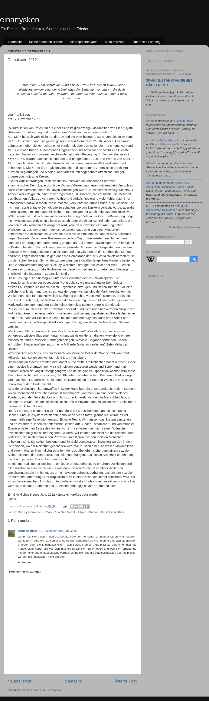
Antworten (24, 562)
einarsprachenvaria (84, 42)
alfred (150, 120)
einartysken (19, 19)
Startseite (15, 42)
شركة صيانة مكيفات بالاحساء (164, 140)
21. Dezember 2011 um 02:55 (58, 530)
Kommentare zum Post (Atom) (42, 690)
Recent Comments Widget (189, 227)
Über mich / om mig (146, 42)
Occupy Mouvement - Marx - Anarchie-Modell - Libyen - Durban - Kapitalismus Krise (71, 512)
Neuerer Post (19, 681)
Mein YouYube (115, 42)
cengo (150, 182)
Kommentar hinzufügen (25, 571)
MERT (150, 206)
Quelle (12, 499)
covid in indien (183, 120)
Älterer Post (126, 681)
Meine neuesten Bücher (46, 42)
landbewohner (27, 530)
